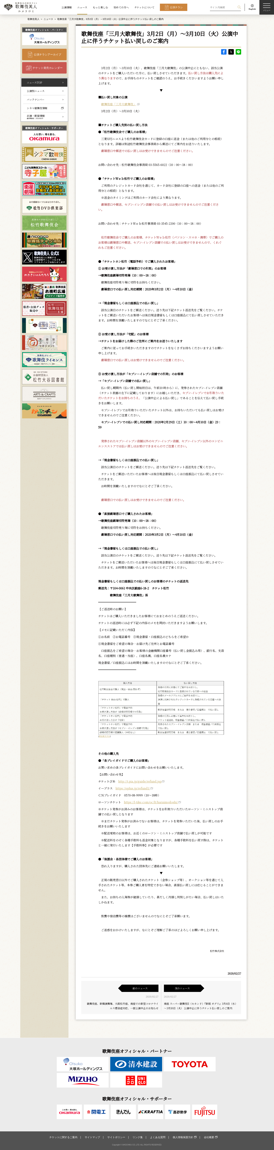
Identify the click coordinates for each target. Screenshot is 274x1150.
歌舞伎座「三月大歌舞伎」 (118, 104)
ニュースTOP (34, 82)
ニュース (82, 7)
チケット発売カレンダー (47, 67)
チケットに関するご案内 (63, 1137)
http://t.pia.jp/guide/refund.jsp (140, 781)
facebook (224, 52)
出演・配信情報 (36, 116)
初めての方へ (121, 7)
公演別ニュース (36, 91)
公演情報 (67, 7)
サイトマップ (92, 1137)
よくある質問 (157, 1137)
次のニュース (182, 988)
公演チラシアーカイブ (47, 54)
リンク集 (138, 1137)
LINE (238, 52)
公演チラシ (176, 7)
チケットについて (144, 7)
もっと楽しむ (100, 7)
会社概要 (209, 1137)
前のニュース (140, 988)
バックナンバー (35, 99)
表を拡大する (104, 736)
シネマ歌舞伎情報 (37, 108)
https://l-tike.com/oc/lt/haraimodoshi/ (151, 802)
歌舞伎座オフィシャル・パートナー (44, 30)
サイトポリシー (116, 1137)
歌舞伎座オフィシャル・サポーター (44, 128)
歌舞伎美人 (33, 19)
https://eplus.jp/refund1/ (133, 788)
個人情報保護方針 (183, 1137)
